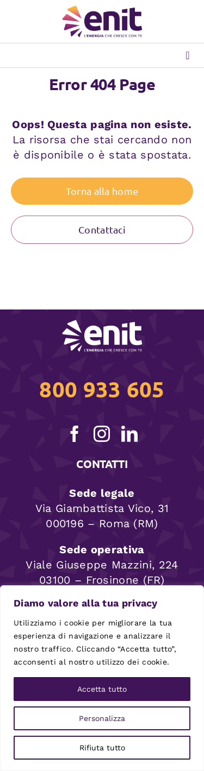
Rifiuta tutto (102, 747)
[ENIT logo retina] (102, 10)
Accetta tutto (102, 689)
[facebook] (74, 434)
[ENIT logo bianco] (102, 325)
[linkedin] (129, 434)
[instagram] (102, 434)
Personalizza (102, 718)
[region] (102, 678)
